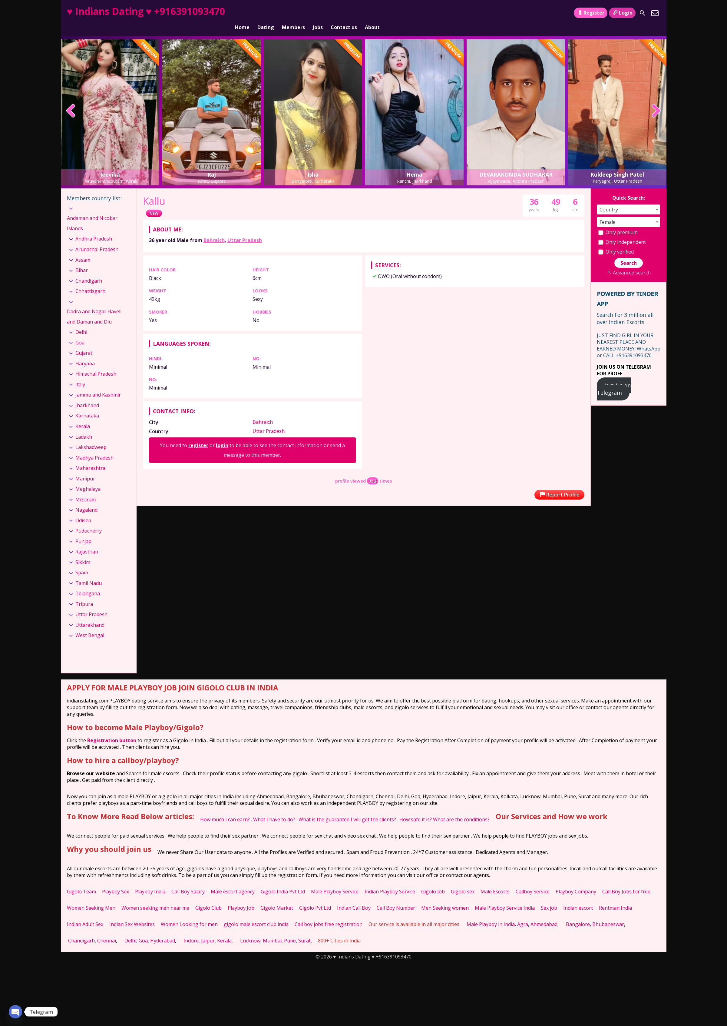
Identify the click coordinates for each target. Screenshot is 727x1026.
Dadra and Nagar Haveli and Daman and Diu (94, 306)
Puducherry (88, 520)
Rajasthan (86, 541)
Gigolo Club (208, 897)
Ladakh (83, 426)
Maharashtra (90, 457)
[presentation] (71, 101)
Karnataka (87, 405)
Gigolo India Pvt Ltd (283, 881)
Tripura (84, 593)
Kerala (82, 416)
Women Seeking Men (91, 897)
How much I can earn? (225, 809)
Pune (290, 930)
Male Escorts (495, 881)
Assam (82, 249)
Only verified (616, 241)
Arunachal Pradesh (96, 239)
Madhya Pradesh (94, 447)
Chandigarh (88, 270)
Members (293, 13)
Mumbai (272, 930)
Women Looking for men (189, 914)
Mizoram (85, 489)
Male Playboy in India (491, 914)
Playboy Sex (115, 881)
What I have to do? (274, 809)
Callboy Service (533, 881)
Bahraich (214, 230)
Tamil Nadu (88, 572)
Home (242, 13)
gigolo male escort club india (256, 914)
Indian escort (578, 897)
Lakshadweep (91, 436)
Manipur (85, 468)
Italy (80, 374)
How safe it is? (415, 809)
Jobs (318, 13)
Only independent (622, 231)
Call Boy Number (396, 897)
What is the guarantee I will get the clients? (347, 809)
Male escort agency (233, 881)
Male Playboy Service (335, 881)
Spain (81, 562)
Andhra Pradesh (93, 228)
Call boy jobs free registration (328, 914)
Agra (522, 914)
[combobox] (628, 199)
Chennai (106, 930)
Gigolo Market (276, 897)
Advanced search (628, 262)
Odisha (83, 510)
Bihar (81, 260)
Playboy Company (576, 881)
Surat (304, 930)
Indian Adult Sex (85, 914)
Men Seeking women (445, 897)
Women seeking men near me (155, 897)
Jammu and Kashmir (98, 384)
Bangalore (578, 914)
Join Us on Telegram (614, 378)
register (198, 435)
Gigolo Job (433, 881)
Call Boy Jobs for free (626, 881)
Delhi (81, 321)
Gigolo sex (462, 881)
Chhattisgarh (90, 280)
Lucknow (250, 930)
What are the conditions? (461, 809)
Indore (191, 930)
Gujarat (83, 342)
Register (590, 12)
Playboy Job (241, 897)
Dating (265, 13)
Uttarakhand (89, 614)
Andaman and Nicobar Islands (92, 212)
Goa (79, 332)
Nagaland (86, 499)
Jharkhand (87, 395)
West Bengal (89, 625)
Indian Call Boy (354, 897)
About (372, 13)
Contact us (344, 13)
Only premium (618, 222)
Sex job (549, 897)
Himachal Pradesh (95, 363)
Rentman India (615, 897)
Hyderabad (162, 930)
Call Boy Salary (188, 881)
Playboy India (150, 881)
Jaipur (208, 930)
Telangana (87, 583)
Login (622, 12)
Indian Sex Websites (132, 914)
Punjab (83, 531)
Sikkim (82, 552)
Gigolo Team (81, 881)
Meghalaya (88, 478)
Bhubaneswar (608, 914)
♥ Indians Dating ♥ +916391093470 (146, 11)
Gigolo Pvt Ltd (315, 897)
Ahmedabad (543, 914)
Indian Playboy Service (390, 881)
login (222, 435)
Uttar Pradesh (244, 230)
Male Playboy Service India (505, 897)
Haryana (85, 353)
